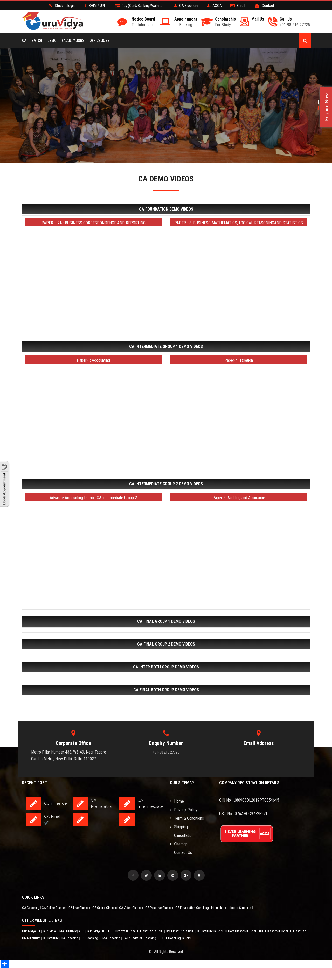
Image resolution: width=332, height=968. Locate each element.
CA (24, 40)
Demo (52, 40)
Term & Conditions (187, 818)
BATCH (37, 40)
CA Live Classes (79, 908)
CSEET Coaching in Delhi (175, 938)
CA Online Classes (104, 908)
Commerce (55, 803)
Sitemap (179, 844)
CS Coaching (90, 938)
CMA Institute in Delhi (180, 931)
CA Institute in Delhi (150, 931)
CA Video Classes (131, 908)
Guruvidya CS (75, 931)
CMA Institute (31, 938)
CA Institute (298, 931)
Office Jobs (99, 40)
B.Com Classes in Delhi (241, 931)
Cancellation (181, 835)
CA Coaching (31, 908)
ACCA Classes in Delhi (273, 931)
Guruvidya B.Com (124, 931)
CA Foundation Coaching (192, 908)
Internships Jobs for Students (231, 908)
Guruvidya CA (31, 931)
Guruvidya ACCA (98, 931)
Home (177, 801)
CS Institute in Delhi (210, 931)
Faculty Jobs (73, 40)
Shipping (179, 826)
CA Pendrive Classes (159, 908)
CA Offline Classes (54, 908)
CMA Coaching (110, 938)
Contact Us (181, 852)
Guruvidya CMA (54, 931)
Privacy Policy (183, 809)
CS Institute (51, 938)
